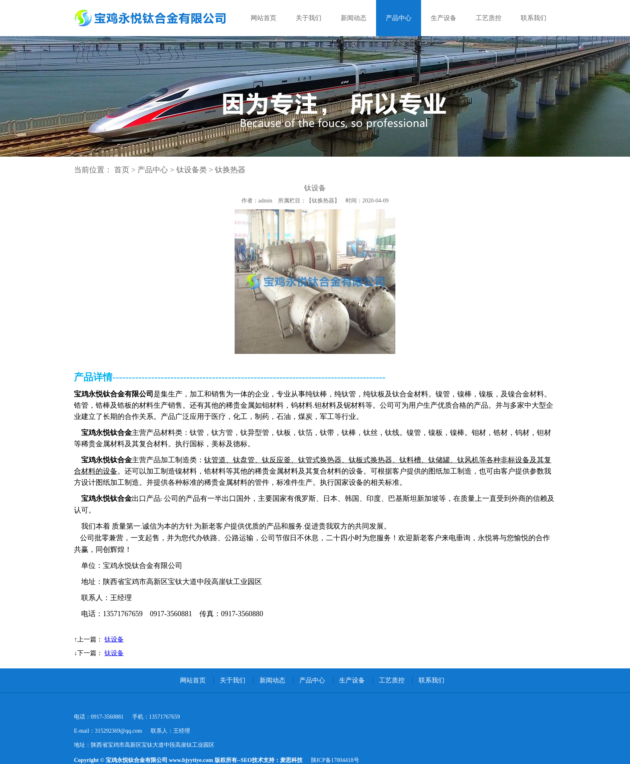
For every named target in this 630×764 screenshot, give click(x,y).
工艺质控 (488, 17)
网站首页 (263, 17)
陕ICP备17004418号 (335, 760)
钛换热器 (230, 169)
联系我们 (533, 17)
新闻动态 (353, 17)
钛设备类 (191, 169)
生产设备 (443, 17)
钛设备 (114, 639)
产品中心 (398, 17)
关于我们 (308, 17)
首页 (121, 169)
